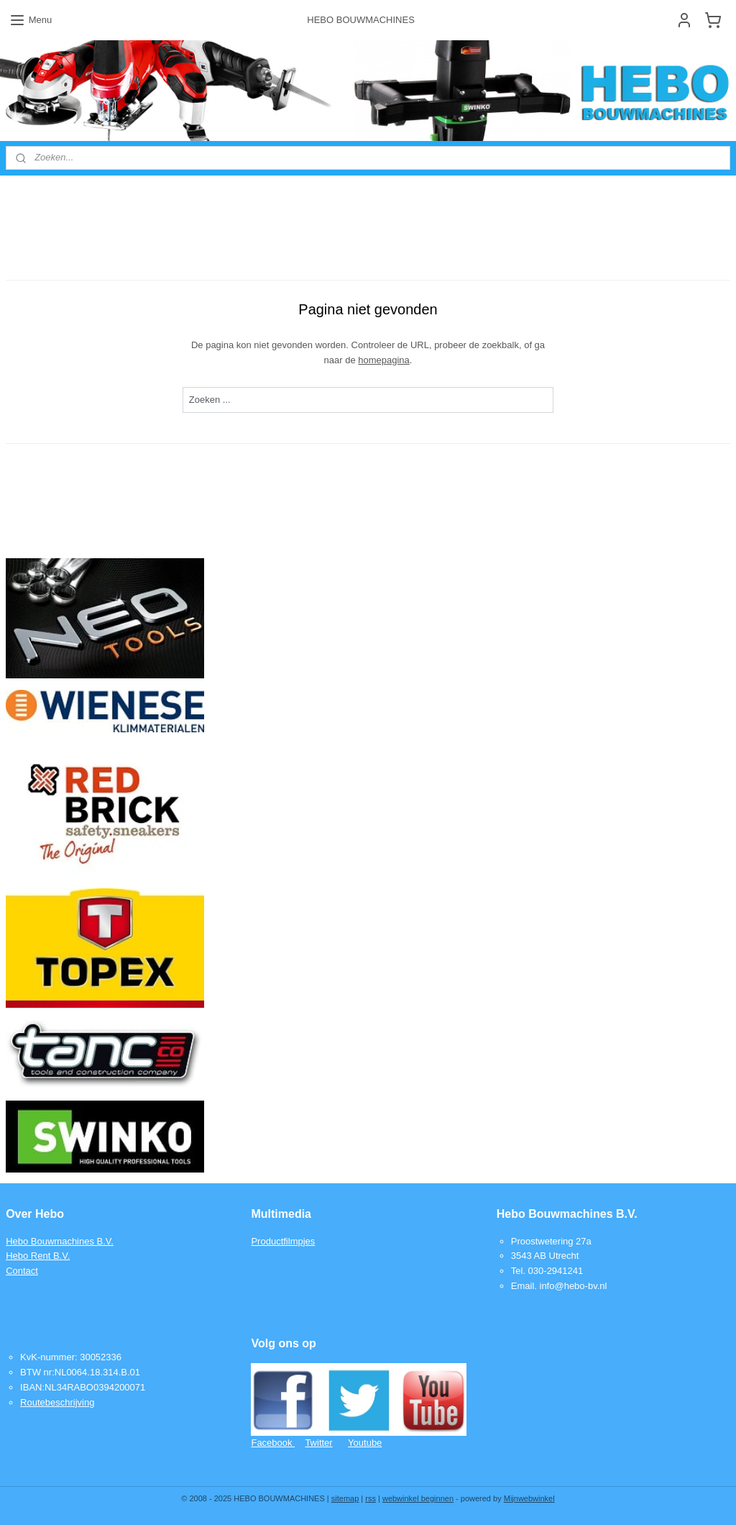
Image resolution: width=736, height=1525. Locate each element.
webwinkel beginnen (418, 1498)
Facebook (273, 1442)
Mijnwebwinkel (529, 1498)
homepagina (384, 359)
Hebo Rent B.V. (38, 1255)
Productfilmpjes (283, 1241)
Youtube (365, 1442)
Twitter (318, 1442)
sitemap (345, 1498)
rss (370, 1498)
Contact (22, 1270)
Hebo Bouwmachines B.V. (60, 1241)
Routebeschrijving (57, 1402)
